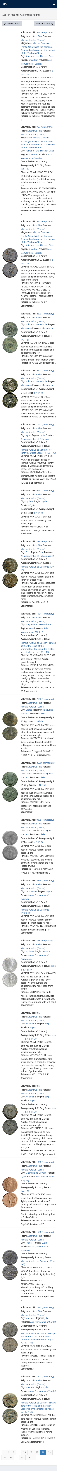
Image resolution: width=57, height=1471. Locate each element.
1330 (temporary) (45, 1162)
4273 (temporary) (45, 313)
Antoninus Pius (34, 36)
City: (23, 56)
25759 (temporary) (45, 762)
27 (37, 1452)
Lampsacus (31, 891)
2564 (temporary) (45, 880)
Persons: (47, 36)
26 (30, 1452)
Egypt (47, 1023)
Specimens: (49, 115)
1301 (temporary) (45, 1376)
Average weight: (28, 70)
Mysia (49, 891)
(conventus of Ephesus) (37, 439)
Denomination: (28, 66)
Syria (44, 501)
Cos (28, 552)
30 (4, 1457)
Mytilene (30, 951)
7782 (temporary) (45, 699)
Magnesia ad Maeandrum (38, 624)
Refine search (12, 23)
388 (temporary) (44, 940)
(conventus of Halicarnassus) (39, 555)
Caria (40, 552)
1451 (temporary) (45, 424)
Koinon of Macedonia (36, 324)
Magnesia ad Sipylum (36, 1172)
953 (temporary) (44, 126)
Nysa (28, 435)
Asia (50, 59)
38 (22, 1457)
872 (38, 1085)
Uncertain (33, 59)
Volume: (25, 32)
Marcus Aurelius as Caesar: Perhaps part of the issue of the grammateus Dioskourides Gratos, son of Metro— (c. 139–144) (38, 647)
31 (11, 1457)
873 (38, 1012)
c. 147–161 (39, 392)
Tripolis (29, 1242)
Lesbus (46, 951)
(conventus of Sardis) (31, 63)
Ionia (31, 628)
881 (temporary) (44, 541)
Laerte (29, 709)
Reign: (24, 36)
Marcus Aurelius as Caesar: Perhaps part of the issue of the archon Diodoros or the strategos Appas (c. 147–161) (38, 1338)
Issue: (48, 70)
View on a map (44, 23)
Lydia (42, 435)
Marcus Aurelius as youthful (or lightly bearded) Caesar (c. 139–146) (38, 451)
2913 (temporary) (45, 1307)
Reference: (26, 115)
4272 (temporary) (45, 370)
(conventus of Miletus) (32, 632)
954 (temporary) (44, 221)
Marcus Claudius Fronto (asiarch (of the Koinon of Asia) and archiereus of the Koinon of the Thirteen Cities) (38, 48)
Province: (43, 59)
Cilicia (44, 709)
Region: (24, 59)
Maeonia (30, 1318)
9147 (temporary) (45, 490)
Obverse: (25, 77)
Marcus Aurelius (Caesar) (33, 40)
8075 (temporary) (45, 819)
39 (28, 1457)
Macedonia (26, 328)
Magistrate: (26, 43)
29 (49, 1452)
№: (34, 32)
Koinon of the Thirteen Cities (40, 56)
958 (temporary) (44, 32)
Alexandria (31, 1023)
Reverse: (25, 93)
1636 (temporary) (45, 1232)
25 (24, 1452)
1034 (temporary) (45, 613)
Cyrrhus (30, 501)
